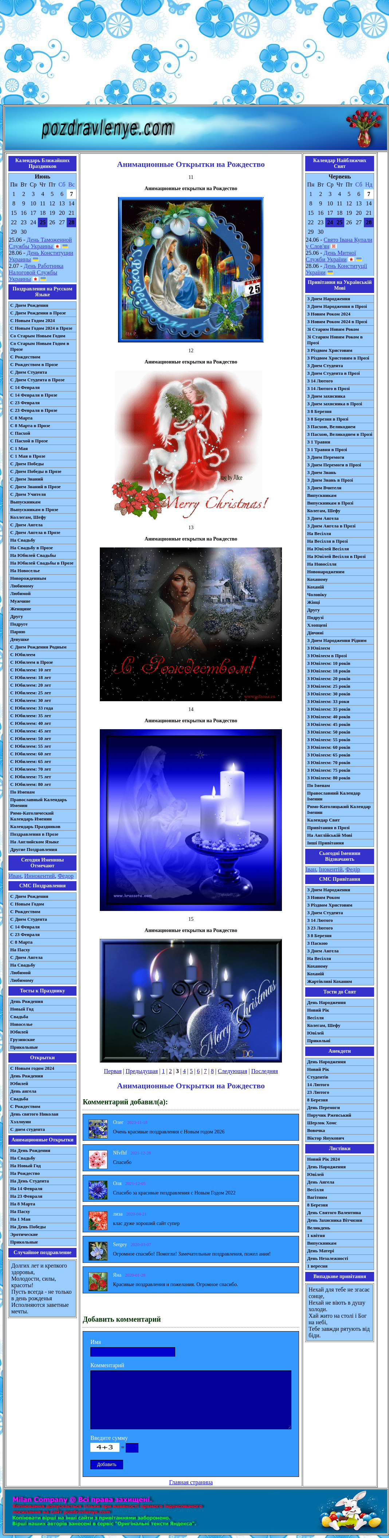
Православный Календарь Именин (38, 802)
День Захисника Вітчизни (334, 1220)
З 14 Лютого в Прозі (328, 388)
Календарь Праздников (35, 826)
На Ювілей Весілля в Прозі (336, 556)
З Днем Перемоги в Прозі (334, 464)
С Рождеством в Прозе (34, 364)
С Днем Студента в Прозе (37, 379)
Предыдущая (142, 1071)
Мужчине (20, 601)
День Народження (326, 1002)
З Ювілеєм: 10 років (328, 663)
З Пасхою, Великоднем (331, 426)
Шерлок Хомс (322, 1122)
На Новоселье (25, 570)
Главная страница (191, 1482)
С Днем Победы (27, 463)
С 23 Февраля (25, 402)
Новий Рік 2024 (323, 1159)
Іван (311, 869)
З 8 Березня (319, 411)
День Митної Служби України (331, 256)
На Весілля (319, 533)
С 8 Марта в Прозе (30, 425)
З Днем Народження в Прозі (337, 306)
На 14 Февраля (26, 1188)
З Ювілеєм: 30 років (328, 693)
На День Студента (29, 1181)
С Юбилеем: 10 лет (30, 669)
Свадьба (19, 1016)
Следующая (232, 1071)
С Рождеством (25, 357)
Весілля (315, 1017)
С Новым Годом (27, 904)
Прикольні (318, 1040)
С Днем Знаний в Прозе (35, 486)
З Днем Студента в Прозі (333, 373)
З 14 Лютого (320, 381)
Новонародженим (326, 571)
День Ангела (320, 1182)
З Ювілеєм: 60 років (328, 747)
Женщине (20, 608)
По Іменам (318, 785)
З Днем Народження (328, 298)
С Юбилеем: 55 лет (30, 746)
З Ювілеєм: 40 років (328, 716)
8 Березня (317, 1100)
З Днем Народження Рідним (336, 640)
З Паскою (317, 943)
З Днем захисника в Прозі (334, 403)
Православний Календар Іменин (333, 796)
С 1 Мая (19, 448)
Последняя (264, 1071)
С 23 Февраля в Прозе (33, 410)
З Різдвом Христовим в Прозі (338, 358)
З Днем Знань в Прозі (330, 480)
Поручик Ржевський (329, 1115)
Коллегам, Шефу (28, 517)
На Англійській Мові (329, 835)
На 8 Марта (22, 1203)
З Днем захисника (326, 396)
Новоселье (21, 1024)
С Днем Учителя (28, 494)
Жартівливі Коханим (329, 981)
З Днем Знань (321, 472)
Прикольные (24, 1047)
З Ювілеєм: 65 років (328, 755)
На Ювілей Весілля (328, 548)
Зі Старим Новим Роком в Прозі (335, 339)
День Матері (320, 1250)
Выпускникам (25, 502)
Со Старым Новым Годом (37, 335)
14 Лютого (318, 1084)
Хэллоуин (20, 1121)
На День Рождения (30, 1150)
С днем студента (27, 1129)
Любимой (20, 593)
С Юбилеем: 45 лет (30, 731)
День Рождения (26, 1001)
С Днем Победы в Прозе (36, 471)
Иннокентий (39, 876)
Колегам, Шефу (323, 510)
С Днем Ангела (26, 524)
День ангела (23, 1091)
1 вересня (317, 1266)
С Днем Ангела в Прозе (35, 532)
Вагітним (317, 1197)
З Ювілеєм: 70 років (328, 762)
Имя (95, 1342)
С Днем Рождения (29, 305)
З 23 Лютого (320, 928)
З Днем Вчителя (324, 487)
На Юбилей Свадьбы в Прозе (42, 563)
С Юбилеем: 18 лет (30, 677)
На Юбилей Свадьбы (33, 555)
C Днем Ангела (26, 957)
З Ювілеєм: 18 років (328, 671)
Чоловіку (317, 594)
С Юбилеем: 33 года (31, 708)
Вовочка (316, 1130)
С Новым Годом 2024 (32, 320)
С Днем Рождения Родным (38, 647)
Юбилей (19, 1032)
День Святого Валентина (334, 1212)
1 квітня (316, 1235)
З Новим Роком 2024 (328, 314)
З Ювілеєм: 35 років (328, 709)
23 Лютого (318, 1092)
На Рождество (25, 1173)
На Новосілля (322, 564)
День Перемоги (323, 1107)
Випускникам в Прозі (330, 503)
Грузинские (22, 1039)
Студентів (317, 1077)
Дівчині (315, 632)
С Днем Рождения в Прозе (38, 313)
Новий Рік (318, 1010)
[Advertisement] (195, 54)
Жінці (313, 602)
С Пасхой (20, 433)
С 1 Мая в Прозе (28, 456)
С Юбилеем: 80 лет (30, 784)
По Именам (22, 792)
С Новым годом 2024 (32, 1068)
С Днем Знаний (26, 479)
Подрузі (315, 617)
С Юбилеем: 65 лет (30, 761)
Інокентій (331, 869)
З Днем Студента (325, 365)
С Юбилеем (22, 654)
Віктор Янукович (325, 1138)
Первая (112, 1071)
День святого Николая (34, 1114)
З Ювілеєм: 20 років (328, 678)
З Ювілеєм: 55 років (328, 739)
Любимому (22, 586)
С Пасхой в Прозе (29, 440)
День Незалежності (327, 1258)
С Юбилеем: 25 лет (30, 692)
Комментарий (107, 1365)
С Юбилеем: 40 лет (30, 723)
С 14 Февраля (25, 387)
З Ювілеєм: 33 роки (328, 701)
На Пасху (20, 949)
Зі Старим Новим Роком (333, 329)
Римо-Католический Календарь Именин (32, 816)
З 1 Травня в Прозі (327, 449)
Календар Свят (323, 820)
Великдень (318, 1227)
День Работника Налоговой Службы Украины (36, 272)
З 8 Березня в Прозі (327, 419)
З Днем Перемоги (325, 457)
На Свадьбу (22, 540)
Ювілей (315, 1033)
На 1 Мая (20, 1219)
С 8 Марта (21, 418)
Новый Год (22, 1009)
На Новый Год (25, 1165)
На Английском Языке (34, 841)
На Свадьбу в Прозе (31, 547)
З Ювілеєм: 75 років (328, 770)
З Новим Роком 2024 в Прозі (337, 321)
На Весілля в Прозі (327, 541)
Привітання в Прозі (328, 827)
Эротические (24, 1234)
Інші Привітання (325, 843)
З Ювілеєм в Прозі (327, 655)
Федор (66, 876)
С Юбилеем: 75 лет (30, 776)
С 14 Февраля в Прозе (33, 395)
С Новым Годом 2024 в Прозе (41, 328)
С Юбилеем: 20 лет (30, 685)
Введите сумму (109, 1438)
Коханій (315, 587)
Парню (17, 631)
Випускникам (322, 495)
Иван (15, 876)
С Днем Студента (28, 372)
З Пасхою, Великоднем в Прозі (339, 434)
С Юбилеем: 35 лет (30, 715)
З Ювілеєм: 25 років (328, 686)
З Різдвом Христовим (329, 350)
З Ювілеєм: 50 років (328, 732)
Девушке (19, 639)
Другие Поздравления (33, 849)
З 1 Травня (318, 442)
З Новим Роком (323, 897)
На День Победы (28, 1226)
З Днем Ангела (323, 518)
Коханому (317, 579)
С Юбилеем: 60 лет (30, 753)
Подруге (19, 624)
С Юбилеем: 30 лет (30, 700)
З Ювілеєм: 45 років (328, 724)
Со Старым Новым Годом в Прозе (39, 346)
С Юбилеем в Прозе (31, 662)
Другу (16, 616)
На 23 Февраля (26, 1196)
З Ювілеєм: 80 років (328, 777)
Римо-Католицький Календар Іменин (339, 809)
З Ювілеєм (318, 648)
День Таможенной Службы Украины (40, 243)
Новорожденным (28, 578)
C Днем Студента (28, 919)
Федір (352, 869)
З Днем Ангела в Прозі (331, 526)
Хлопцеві (317, 625)
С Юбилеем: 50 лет (30, 738)
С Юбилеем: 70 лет (30, 769)
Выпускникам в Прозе (34, 509)
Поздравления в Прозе (34, 834)
